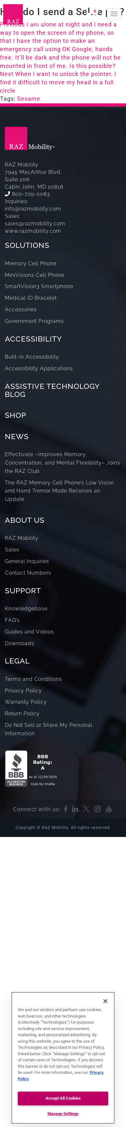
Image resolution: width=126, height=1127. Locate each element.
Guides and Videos (29, 632)
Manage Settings (63, 1113)
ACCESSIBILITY (33, 338)
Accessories (21, 309)
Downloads (19, 643)
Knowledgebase (26, 609)
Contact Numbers (28, 573)
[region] (63, 1058)
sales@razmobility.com (35, 224)
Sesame (28, 98)
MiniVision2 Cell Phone (34, 275)
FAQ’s (12, 620)
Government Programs (34, 321)
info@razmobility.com (33, 209)
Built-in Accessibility (32, 357)
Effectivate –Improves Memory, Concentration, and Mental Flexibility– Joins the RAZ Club (62, 462)
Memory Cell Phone (31, 263)
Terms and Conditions (33, 679)
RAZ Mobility (21, 538)
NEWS (17, 436)
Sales (12, 550)
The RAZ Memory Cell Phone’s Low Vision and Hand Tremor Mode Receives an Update (59, 491)
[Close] (105, 1001)
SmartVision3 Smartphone (39, 286)
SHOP (15, 415)
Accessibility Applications (39, 368)
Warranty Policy (26, 702)
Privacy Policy (23, 691)
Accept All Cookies (63, 1098)
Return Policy (22, 713)
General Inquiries (27, 561)
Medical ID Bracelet (31, 298)
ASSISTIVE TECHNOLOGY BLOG (52, 390)
